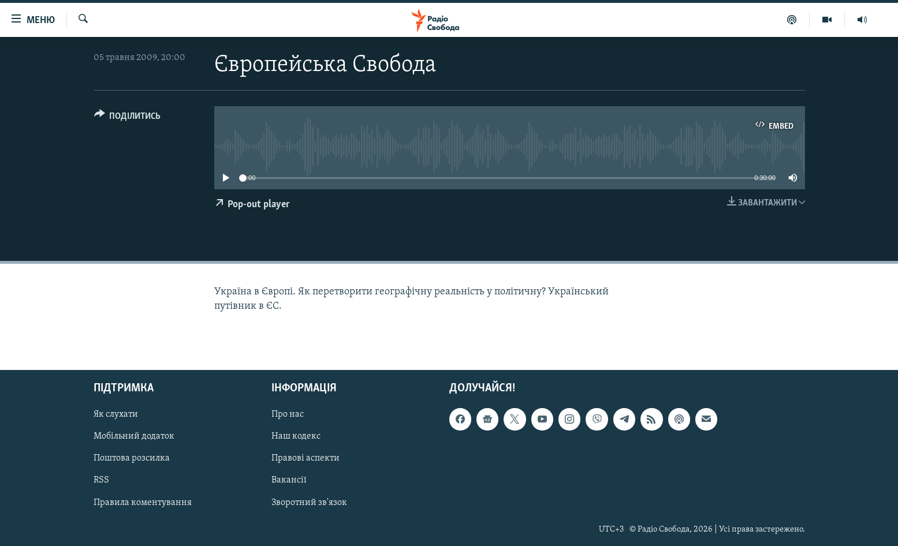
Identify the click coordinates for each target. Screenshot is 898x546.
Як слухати (116, 414)
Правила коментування (143, 502)
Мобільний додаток (134, 436)
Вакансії (289, 480)
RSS (101, 480)
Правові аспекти (305, 458)
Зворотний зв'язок (309, 502)
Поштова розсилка (132, 458)
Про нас (287, 414)
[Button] (127, 118)
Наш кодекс (296, 436)
